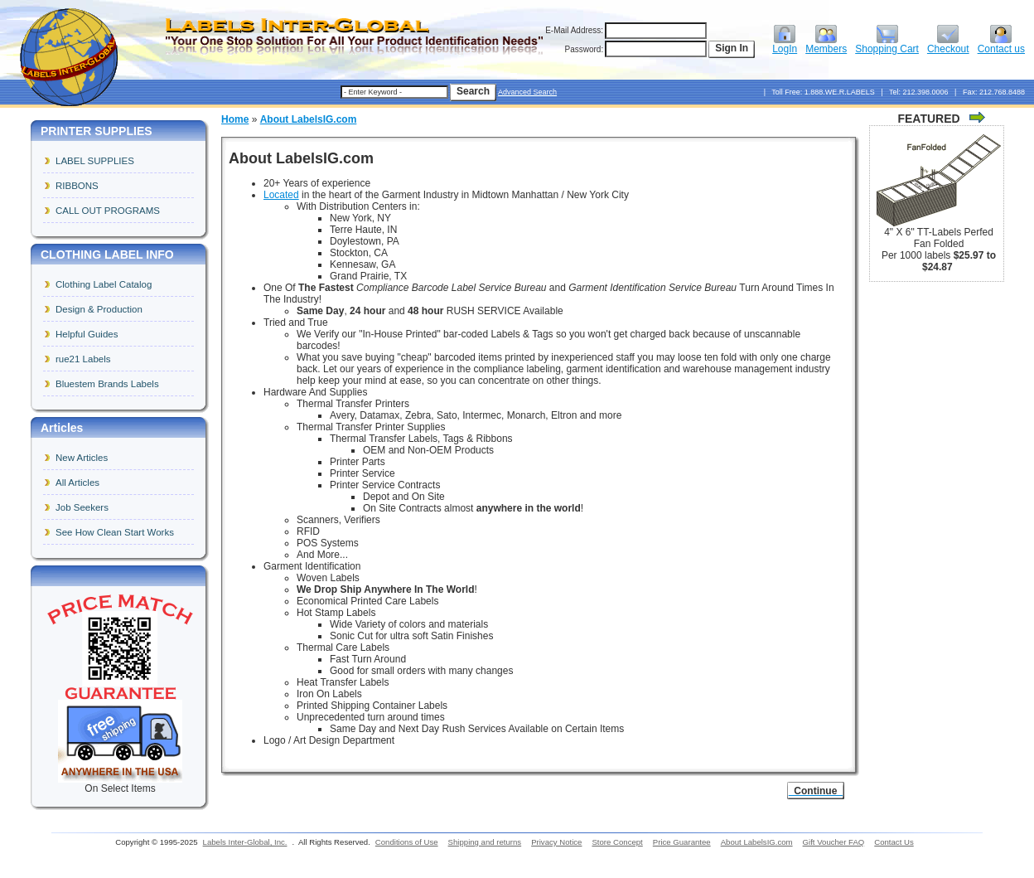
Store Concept (617, 841)
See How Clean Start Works (115, 532)
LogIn (784, 44)
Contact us (1001, 44)
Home (235, 119)
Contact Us (893, 841)
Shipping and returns (485, 841)
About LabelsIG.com (308, 119)
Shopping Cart (887, 44)
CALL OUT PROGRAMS (108, 211)
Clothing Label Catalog (104, 284)
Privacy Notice (556, 841)
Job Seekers (82, 507)
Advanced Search (527, 92)
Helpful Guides (87, 334)
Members (826, 44)
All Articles (77, 483)
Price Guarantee (682, 841)
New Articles (82, 458)
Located (281, 195)
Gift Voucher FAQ (834, 841)
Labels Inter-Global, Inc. (245, 841)
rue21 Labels (83, 359)
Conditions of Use (406, 841)
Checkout (948, 44)
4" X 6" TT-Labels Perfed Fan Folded (938, 238)
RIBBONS (77, 186)
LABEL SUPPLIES (95, 161)
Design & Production (99, 309)
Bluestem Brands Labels (107, 384)
